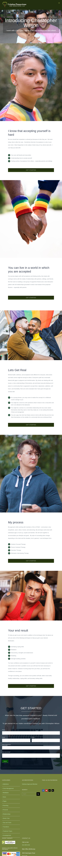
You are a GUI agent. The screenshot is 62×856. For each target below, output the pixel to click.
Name (4, 729)
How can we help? (6, 752)
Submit (5, 761)
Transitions (6, 827)
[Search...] (29, 794)
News (4, 797)
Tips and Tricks (7, 822)
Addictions (6, 784)
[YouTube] (46, 790)
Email (3, 737)
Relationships (6, 814)
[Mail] (49, 790)
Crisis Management (8, 788)
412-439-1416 (26, 845)
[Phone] (53, 790)
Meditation (6, 792)
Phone (33, 737)
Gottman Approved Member (29, 784)
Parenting (5, 805)
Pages (4, 801)
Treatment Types (7, 831)
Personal (5, 809)
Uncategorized (7, 835)
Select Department (6, 744)
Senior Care (6, 818)
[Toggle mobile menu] (59, 3)
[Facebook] (43, 790)
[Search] (38, 794)
